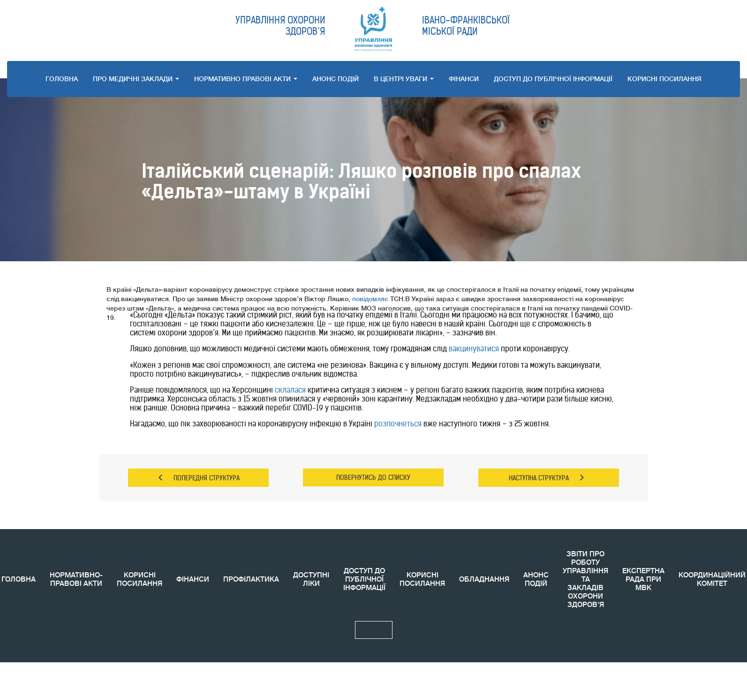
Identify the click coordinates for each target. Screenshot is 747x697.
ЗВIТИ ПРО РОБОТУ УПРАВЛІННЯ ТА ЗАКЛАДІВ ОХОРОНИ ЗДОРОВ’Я (585, 579)
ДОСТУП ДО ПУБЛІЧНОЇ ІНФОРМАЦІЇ (553, 79)
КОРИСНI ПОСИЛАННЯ (664, 79)
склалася (290, 389)
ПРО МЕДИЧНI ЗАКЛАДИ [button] (136, 79)
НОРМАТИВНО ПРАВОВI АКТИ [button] (245, 79)
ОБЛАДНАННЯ (484, 579)
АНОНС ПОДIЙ (335, 79)
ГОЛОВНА (61, 79)
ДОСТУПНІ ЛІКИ (311, 579)
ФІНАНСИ (464, 79)
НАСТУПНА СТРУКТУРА (547, 478)
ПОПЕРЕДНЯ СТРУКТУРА (199, 478)
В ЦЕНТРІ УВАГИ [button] (404, 79)
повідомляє (370, 299)
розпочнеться (398, 423)
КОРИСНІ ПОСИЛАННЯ (139, 579)
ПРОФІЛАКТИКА (251, 579)
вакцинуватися (474, 348)
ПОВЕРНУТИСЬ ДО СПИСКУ (373, 477)
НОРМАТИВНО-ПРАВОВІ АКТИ (76, 579)
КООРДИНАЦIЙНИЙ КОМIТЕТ (712, 579)
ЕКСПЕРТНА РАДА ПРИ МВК (643, 579)
